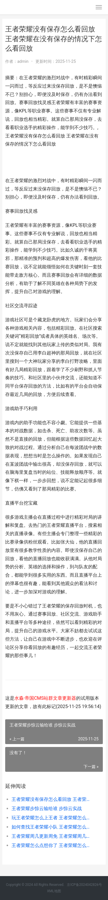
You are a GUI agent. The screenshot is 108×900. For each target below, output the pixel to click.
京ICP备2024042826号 (84, 885)
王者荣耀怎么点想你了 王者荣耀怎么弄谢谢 (53, 845)
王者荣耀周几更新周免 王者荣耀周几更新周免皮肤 (53, 836)
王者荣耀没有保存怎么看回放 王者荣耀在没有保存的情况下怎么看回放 (53, 799)
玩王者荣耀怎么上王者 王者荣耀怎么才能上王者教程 (53, 817)
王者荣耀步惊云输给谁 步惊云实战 (47, 808)
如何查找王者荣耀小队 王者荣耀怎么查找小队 (53, 827)
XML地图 (54, 891)
